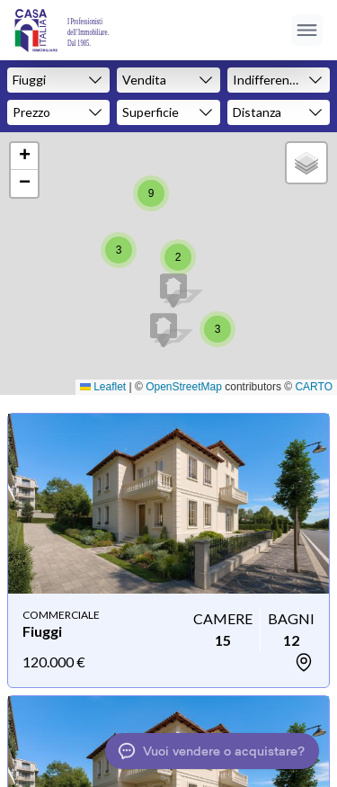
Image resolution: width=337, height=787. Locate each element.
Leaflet (103, 386)
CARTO (314, 386)
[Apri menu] (307, 30)
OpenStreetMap (184, 386)
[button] (163, 330)
